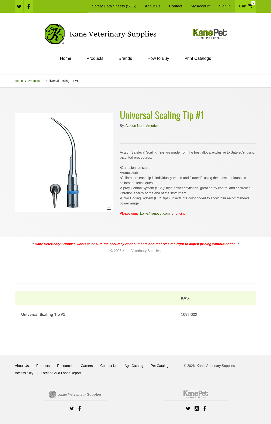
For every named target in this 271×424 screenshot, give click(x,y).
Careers (87, 366)
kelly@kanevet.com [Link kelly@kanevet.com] (155, 213)
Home (65, 58)
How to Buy (158, 58)
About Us (153, 6)
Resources (65, 366)
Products (95, 58)
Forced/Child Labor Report (61, 373)
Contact (175, 6)
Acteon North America (142, 125)
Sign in (225, 6)
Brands (125, 58)
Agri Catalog (133, 366)
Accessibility (24, 373)
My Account (200, 6)
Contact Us (108, 366)
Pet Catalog (160, 366)
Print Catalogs (197, 58)
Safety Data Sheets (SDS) (114, 6)
